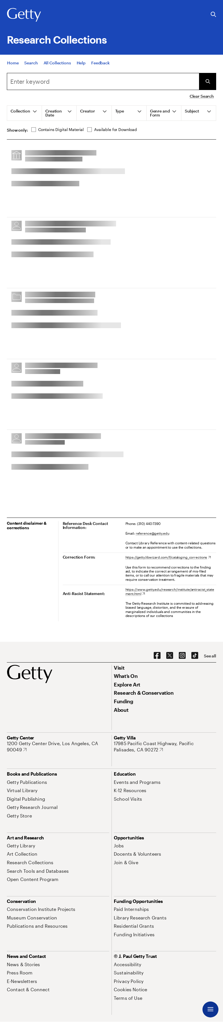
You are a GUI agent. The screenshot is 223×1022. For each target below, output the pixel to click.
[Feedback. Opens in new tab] (100, 62)
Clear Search (202, 96)
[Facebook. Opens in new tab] (157, 655)
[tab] (24, 113)
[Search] (31, 62)
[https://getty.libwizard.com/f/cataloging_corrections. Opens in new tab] (168, 557)
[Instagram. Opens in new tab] (182, 655)
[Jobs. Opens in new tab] (119, 845)
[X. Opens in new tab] (169, 655)
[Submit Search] (207, 81)
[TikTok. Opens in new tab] (194, 655)
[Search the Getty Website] (213, 15)
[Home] (13, 62)
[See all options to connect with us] (210, 656)
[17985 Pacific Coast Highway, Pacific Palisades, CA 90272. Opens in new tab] (165, 746)
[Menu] (210, 1009)
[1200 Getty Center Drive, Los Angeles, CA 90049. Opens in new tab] (58, 746)
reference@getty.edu (152, 533)
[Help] (81, 62)
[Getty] (24, 15)
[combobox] (103, 81)
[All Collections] (57, 62)
